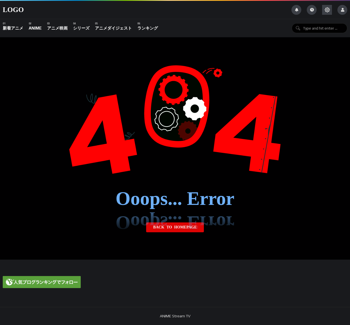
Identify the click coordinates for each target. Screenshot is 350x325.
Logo (13, 10)
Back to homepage (175, 227)
